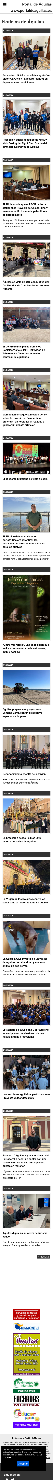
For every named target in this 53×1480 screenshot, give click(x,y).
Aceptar (23, 1463)
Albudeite (26, 1442)
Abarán (12, 1442)
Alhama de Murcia (23, 1444)
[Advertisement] (22, 1287)
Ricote (47, 1453)
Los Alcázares (44, 1442)
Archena (34, 1444)
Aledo (6, 1444)
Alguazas (12, 1444)
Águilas (18, 1442)
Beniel (40, 1444)
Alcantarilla (34, 1442)
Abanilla (6, 1442)
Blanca (46, 1444)
